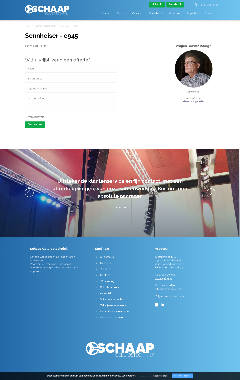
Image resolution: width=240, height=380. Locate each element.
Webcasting (107, 281)
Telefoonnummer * (38, 88)
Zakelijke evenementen (114, 305)
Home (105, 13)
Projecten (192, 13)
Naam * (32, 68)
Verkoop (137, 13)
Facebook (175, 4)
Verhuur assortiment (45, 26)
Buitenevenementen (112, 299)
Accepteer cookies (182, 376)
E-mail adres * (36, 78)
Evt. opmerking (36, 98)
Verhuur (120, 13)
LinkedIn (157, 4)
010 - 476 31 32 (209, 4)
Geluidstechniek (109, 287)
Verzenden (35, 124)
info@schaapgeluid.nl (193, 101)
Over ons (174, 13)
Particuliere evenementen (115, 311)
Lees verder (128, 375)
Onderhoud (156, 13)
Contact (209, 13)
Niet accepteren (160, 376)
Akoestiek (106, 293)
